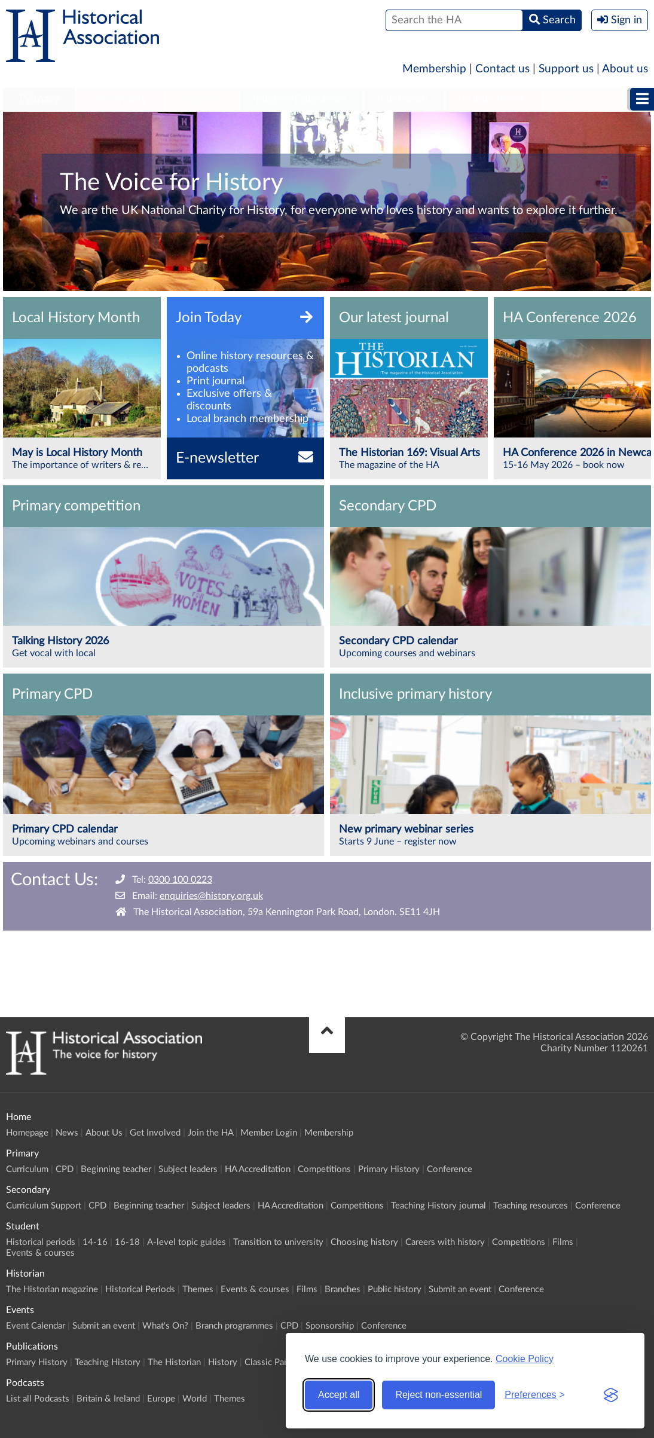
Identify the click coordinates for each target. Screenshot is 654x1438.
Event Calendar (35, 1325)
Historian (404, 99)
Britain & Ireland (108, 1398)
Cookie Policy (525, 1359)
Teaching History (107, 1362)
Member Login (268, 1132)
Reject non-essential (438, 1395)
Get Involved (155, 1132)
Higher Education (301, 99)
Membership (434, 69)
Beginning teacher (116, 1169)
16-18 (127, 1242)
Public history (394, 1289)
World (194, 1398)
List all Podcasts (37, 1398)
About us (625, 69)
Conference (449, 1169)
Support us (566, 69)
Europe (161, 1398)
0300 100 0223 (180, 880)
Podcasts (582, 99)
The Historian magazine (52, 1289)
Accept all (338, 1395)
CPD (65, 1169)
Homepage (27, 1132)
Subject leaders (188, 1169)
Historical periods (40, 1242)
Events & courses (40, 1253)
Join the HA (210, 1132)
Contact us (502, 69)
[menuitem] (39, 100)
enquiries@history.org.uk (211, 896)
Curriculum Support (43, 1205)
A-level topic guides (186, 1242)
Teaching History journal (438, 1205)
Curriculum (27, 1169)
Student (201, 99)
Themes (197, 1289)
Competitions (324, 1169)
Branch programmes (234, 1325)
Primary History (389, 1169)
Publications (493, 99)
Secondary (120, 99)
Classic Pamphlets (280, 1362)
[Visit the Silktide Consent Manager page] (611, 1395)
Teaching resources (530, 1205)
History (222, 1362)
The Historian (174, 1362)
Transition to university (278, 1242)
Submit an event (460, 1289)
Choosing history (364, 1242)
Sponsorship (329, 1325)
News (67, 1132)
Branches (342, 1289)
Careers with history (445, 1242)
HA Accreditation (258, 1169)
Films (562, 1242)
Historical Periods (140, 1289)
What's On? (165, 1325)
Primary (39, 99)
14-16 (95, 1242)
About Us (104, 1132)
